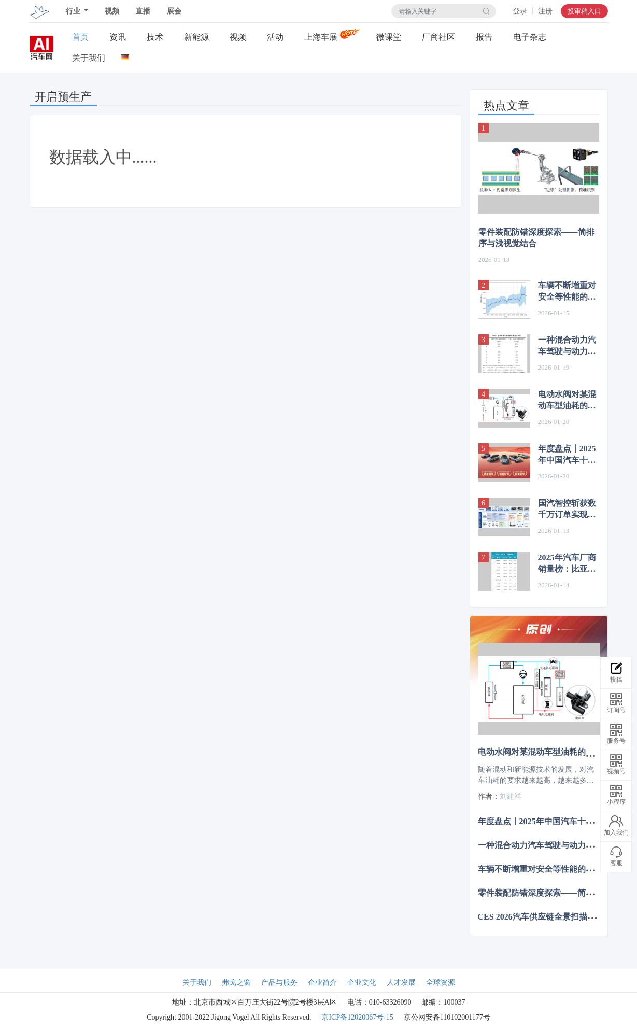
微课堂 (388, 37)
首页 (80, 37)
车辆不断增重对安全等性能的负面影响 (567, 292)
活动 (275, 37)
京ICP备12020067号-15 (357, 1017)
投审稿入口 (584, 11)
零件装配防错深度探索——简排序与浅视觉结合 (536, 238)
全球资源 (440, 982)
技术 (155, 37)
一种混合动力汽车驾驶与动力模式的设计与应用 (567, 346)
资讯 (117, 37)
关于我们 (88, 57)
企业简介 (322, 982)
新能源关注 (196, 37)
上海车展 (320, 37)
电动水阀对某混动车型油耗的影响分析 (567, 401)
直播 (143, 11)
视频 (112, 11)
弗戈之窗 (236, 982)
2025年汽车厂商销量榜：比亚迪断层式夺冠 (567, 564)
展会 (174, 11)
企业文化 (361, 982)
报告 (484, 37)
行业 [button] (74, 11)
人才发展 (401, 982)
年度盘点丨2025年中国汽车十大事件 (567, 455)
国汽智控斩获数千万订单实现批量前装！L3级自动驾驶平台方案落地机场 (568, 509)
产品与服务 (279, 982)
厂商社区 (438, 37)
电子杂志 (529, 37)
